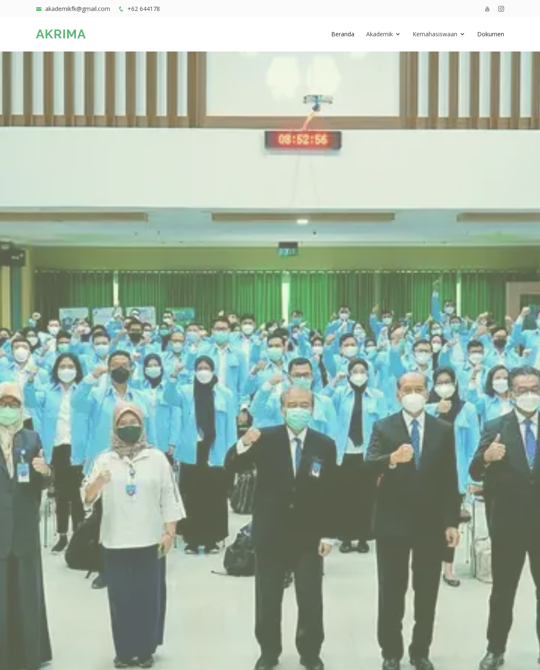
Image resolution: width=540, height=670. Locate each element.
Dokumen (490, 34)
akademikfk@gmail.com (77, 9)
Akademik (379, 34)
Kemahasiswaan (435, 34)
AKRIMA (61, 34)
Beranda (342, 34)
